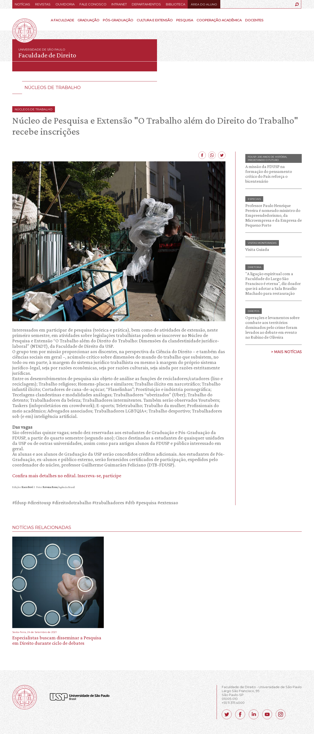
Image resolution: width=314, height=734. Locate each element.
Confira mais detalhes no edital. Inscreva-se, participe (66, 475)
